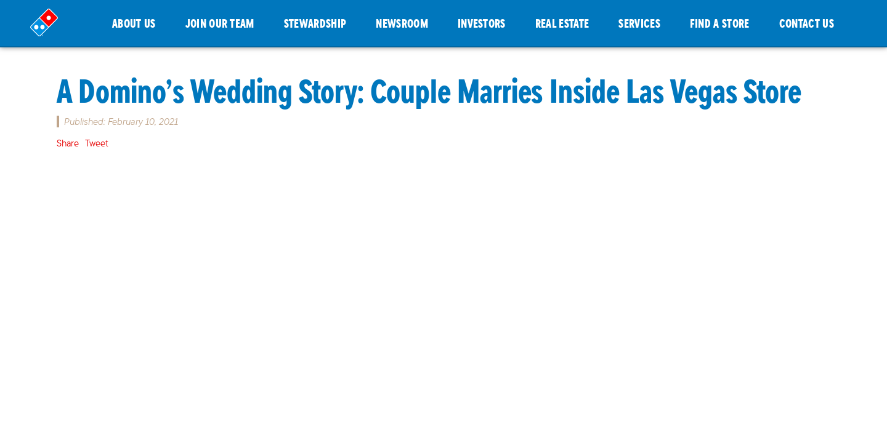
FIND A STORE (720, 23)
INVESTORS (482, 23)
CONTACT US (806, 23)
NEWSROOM (402, 23)
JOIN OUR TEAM (219, 23)
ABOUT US (134, 23)
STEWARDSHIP (315, 23)
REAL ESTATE (562, 23)
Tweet (96, 143)
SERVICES (639, 23)
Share (68, 143)
